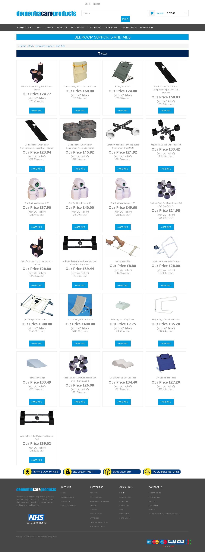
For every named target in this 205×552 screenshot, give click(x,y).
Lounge (49, 25)
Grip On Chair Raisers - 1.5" (122, 200)
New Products (125, 494)
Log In (88, 4)
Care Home (111, 25)
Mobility (62, 25)
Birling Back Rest (122, 84)
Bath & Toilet (25, 25)
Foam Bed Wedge (36, 375)
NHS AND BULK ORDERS (98, 519)
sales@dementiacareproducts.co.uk (164, 511)
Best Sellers (124, 498)
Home (121, 490)
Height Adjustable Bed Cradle (165, 317)
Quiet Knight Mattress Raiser (36, 317)
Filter (102, 50)
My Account (65, 498)
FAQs (121, 507)
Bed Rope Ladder (122, 258)
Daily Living (94, 25)
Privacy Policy (96, 511)
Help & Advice (124, 515)
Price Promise (95, 494)
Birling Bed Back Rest (165, 375)
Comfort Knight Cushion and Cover (79, 84)
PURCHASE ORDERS (97, 524)
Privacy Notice (51, 534)
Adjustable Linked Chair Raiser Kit (165, 142)
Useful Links (124, 511)
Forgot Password (68, 503)
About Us (93, 490)
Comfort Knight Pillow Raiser (79, 317)
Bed (39, 25)
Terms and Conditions (99, 498)
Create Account (67, 494)
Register (96, 4)
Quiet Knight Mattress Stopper (165, 258)
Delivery (93, 503)
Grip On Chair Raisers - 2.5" (36, 200)
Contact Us (124, 503)
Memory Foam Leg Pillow (122, 317)
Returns (93, 507)
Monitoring (147, 25)
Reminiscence (129, 25)
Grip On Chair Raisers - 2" (79, 200)
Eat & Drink (77, 25)
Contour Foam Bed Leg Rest (122, 375)
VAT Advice (94, 515)
